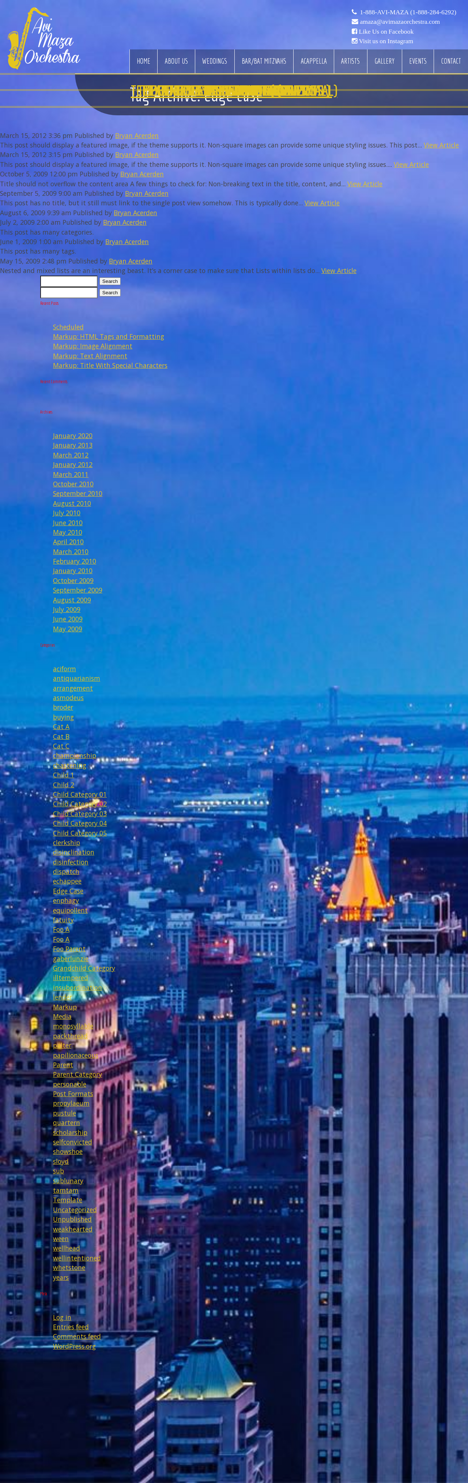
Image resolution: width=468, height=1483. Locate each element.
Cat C (61, 746)
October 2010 (73, 483)
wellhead (66, 1248)
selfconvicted (72, 1142)
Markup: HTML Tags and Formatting (108, 336)
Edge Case (68, 890)
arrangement (73, 688)
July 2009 (66, 609)
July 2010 (66, 512)
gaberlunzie (70, 958)
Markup (65, 1006)
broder (63, 707)
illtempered (70, 977)
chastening (69, 765)
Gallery (384, 61)
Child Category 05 (80, 833)
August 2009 (72, 599)
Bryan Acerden (137, 135)
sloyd (61, 1161)
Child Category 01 (80, 794)
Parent (63, 1064)
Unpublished (72, 1219)
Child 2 (63, 784)
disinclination (73, 852)
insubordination (77, 987)
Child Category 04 (80, 823)
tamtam (66, 1190)
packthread (70, 1035)
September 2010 (77, 493)
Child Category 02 (80, 803)
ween (61, 1238)
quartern (66, 1122)
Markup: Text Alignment (90, 355)
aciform (64, 668)
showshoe (68, 1151)
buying (63, 717)
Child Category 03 (80, 813)
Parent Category (77, 1074)
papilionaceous (75, 1055)
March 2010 (70, 551)
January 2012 (73, 464)
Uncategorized (75, 1209)
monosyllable (73, 1025)
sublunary (68, 1180)
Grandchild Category (84, 968)
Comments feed (77, 1336)
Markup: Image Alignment (92, 345)
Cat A (61, 726)
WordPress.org (74, 1346)
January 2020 (73, 435)
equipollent (70, 910)
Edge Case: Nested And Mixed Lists (234, 90)
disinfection (70, 862)
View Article (441, 145)
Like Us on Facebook (386, 31)
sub (58, 1170)
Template (67, 1199)
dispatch (66, 871)
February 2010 (74, 561)
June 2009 (68, 619)
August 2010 (72, 503)
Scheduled (68, 326)
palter (62, 1045)
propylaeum (71, 1103)
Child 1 (63, 774)
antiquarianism (76, 678)
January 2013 (73, 445)
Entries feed (71, 1326)
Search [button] (110, 281)
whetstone (69, 1267)
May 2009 (67, 628)
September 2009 (77, 590)
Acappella (314, 61)
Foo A (61, 929)
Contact (451, 61)
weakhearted (73, 1229)
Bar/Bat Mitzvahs (264, 61)
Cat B (61, 736)
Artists (350, 61)
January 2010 (73, 570)
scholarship (70, 1132)
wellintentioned (77, 1258)
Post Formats (73, 1093)
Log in (62, 1317)
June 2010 (68, 522)
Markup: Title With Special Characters (110, 365)
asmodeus (68, 697)
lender (62, 997)
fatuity (63, 919)
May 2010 (67, 532)
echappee (67, 881)
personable (69, 1084)
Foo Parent (69, 948)
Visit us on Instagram (386, 41)
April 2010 (68, 541)
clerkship (66, 842)
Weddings (214, 61)
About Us (176, 61)
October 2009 (73, 580)
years (61, 1277)
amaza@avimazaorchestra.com (400, 21)
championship (74, 755)
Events (418, 61)
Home (143, 61)
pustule (64, 1113)
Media (62, 1016)
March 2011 (70, 474)
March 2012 (70, 455)
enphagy (66, 900)
